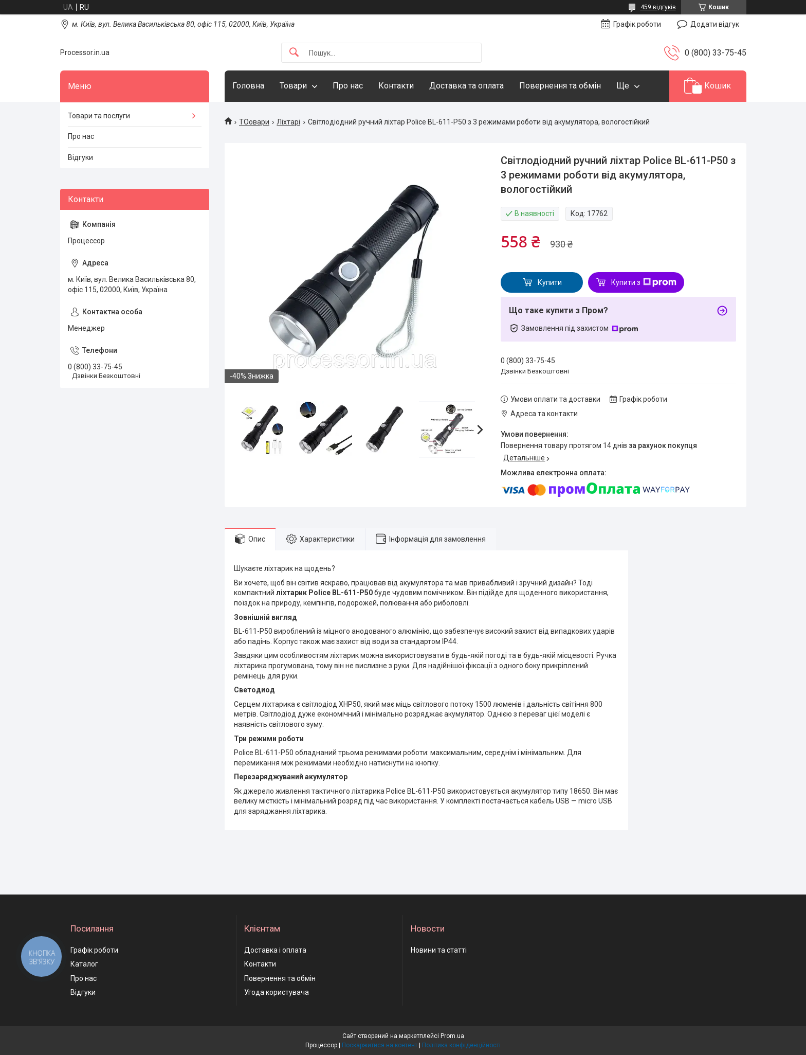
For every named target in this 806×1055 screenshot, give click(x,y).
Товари (293, 86)
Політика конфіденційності (461, 1045)
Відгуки (80, 157)
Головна (248, 86)
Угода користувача (276, 992)
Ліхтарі (288, 122)
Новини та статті (439, 950)
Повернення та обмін (560, 86)
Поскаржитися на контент (379, 1045)
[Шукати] (294, 53)
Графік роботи (94, 950)
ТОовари (254, 122)
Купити (550, 282)
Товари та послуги (99, 116)
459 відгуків (658, 7)
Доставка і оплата (275, 950)
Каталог (84, 964)
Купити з (643, 282)
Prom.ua (452, 1036)
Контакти (396, 86)
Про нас (348, 86)
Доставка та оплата (466, 86)
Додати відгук (714, 24)
